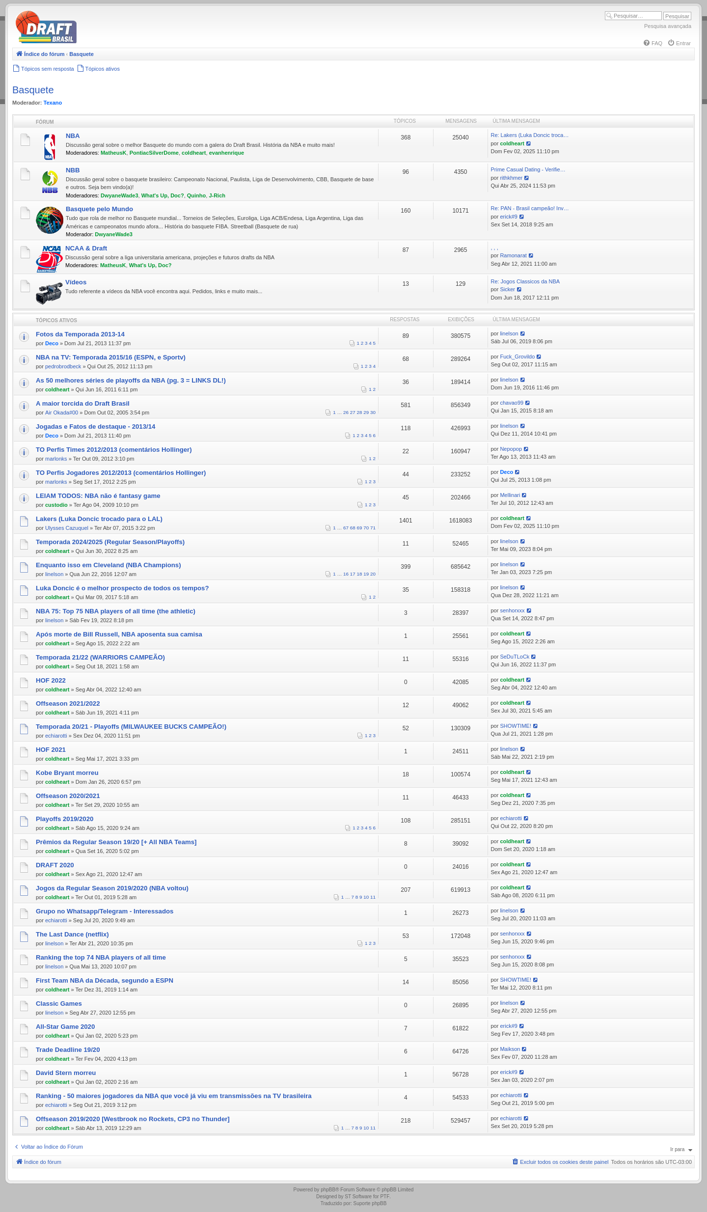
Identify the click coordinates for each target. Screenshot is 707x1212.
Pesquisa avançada (667, 26)
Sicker (507, 289)
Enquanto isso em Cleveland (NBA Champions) (108, 565)
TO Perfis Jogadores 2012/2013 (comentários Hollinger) (121, 472)
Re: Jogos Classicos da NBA (525, 281)
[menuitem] (652, 43)
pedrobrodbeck (63, 366)
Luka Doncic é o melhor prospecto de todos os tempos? (122, 588)
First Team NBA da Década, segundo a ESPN (104, 980)
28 (359, 412)
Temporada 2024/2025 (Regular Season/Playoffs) (110, 542)
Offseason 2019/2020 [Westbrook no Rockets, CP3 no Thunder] (133, 1119)
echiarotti (56, 736)
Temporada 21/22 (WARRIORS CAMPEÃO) (100, 657)
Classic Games (59, 1003)
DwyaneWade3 (119, 195)
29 (366, 412)
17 (352, 574)
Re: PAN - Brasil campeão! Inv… (529, 208)
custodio (56, 505)
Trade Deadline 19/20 (68, 1049)
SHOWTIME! (515, 726)
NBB (73, 170)
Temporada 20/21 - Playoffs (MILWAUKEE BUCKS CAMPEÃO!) (131, 726)
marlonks (56, 459)
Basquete (33, 89)
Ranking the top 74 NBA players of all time (101, 957)
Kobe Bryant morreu (67, 772)
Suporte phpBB (370, 1203)
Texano (53, 103)
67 (346, 527)
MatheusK (114, 153)
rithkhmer (511, 178)
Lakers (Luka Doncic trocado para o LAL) (99, 519)
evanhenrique (227, 153)
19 (366, 574)
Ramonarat (513, 255)
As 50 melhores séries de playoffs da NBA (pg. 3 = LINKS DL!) (131, 380)
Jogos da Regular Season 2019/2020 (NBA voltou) (112, 888)
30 (373, 412)
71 (373, 527)
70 (366, 527)
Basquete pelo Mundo (99, 209)
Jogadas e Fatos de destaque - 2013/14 (95, 426)
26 (346, 412)
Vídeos (75, 282)
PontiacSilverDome (154, 153)
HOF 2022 (51, 680)
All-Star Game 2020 (65, 1026)
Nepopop (511, 449)
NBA (73, 135)
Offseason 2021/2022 (68, 703)
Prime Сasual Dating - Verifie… (527, 169)
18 (359, 574)
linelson (509, 333)
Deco (51, 343)
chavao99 (511, 403)
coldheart (194, 153)
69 (359, 527)
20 (373, 574)
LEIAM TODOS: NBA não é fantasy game (98, 495)
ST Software (358, 1196)
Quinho (196, 195)
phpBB (328, 1189)
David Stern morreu (66, 1072)
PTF (384, 1196)
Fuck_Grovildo (517, 356)
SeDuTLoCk (514, 657)
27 (352, 412)
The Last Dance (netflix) (72, 934)
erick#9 (508, 217)
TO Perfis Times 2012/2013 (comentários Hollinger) (114, 449)
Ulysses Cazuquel (66, 528)
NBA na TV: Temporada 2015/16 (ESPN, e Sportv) (111, 357)
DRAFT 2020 (55, 865)
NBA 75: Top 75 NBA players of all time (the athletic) (115, 611)
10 (366, 897)
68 (352, 527)
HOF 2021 (51, 749)
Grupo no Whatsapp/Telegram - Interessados (104, 911)
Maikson (510, 1049)
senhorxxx (512, 610)
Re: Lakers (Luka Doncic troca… (529, 135)
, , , (494, 247)
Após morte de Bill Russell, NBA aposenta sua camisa (119, 634)
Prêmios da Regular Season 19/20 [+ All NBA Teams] (116, 842)
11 (373, 897)
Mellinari (510, 495)
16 (346, 574)
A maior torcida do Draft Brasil (83, 403)
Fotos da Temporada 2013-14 (80, 334)
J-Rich (217, 195)
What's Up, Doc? (162, 195)
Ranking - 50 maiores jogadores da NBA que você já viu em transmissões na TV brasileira (174, 1096)
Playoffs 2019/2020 (64, 819)
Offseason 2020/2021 (68, 795)
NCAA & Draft (86, 248)
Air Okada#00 (61, 412)
